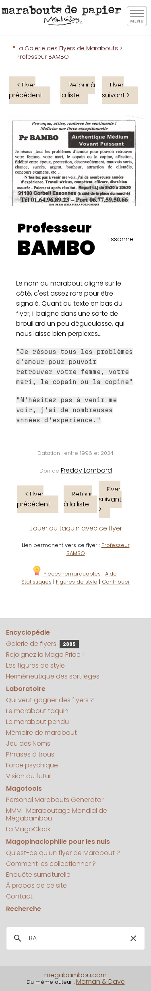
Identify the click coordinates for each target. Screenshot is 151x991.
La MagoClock (28, 829)
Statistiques (36, 582)
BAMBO (56, 248)
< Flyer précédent (25, 90)
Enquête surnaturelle (38, 874)
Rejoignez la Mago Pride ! (45, 654)
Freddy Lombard (86, 470)
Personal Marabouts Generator (54, 799)
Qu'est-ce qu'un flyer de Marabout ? (63, 852)
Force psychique (32, 765)
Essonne (121, 239)
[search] (74, 938)
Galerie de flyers (42, 643)
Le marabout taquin (37, 710)
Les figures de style (35, 665)
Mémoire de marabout (41, 732)
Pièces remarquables (66, 574)
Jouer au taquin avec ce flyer (75, 528)
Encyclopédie (28, 632)
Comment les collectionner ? (51, 863)
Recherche (23, 908)
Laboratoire (26, 688)
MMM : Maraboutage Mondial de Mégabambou (56, 814)
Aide (111, 574)
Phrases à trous (30, 754)
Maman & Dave (100, 981)
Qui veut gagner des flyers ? (50, 700)
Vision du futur (28, 776)
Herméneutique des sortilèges (52, 676)
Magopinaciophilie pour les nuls (58, 841)
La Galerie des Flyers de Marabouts (67, 48)
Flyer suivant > (116, 90)
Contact (19, 896)
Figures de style (76, 582)
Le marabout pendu (37, 721)
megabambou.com (75, 975)
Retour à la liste (77, 90)
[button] (133, 938)
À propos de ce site (36, 885)
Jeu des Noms (28, 743)
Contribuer (116, 582)
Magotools (24, 788)
